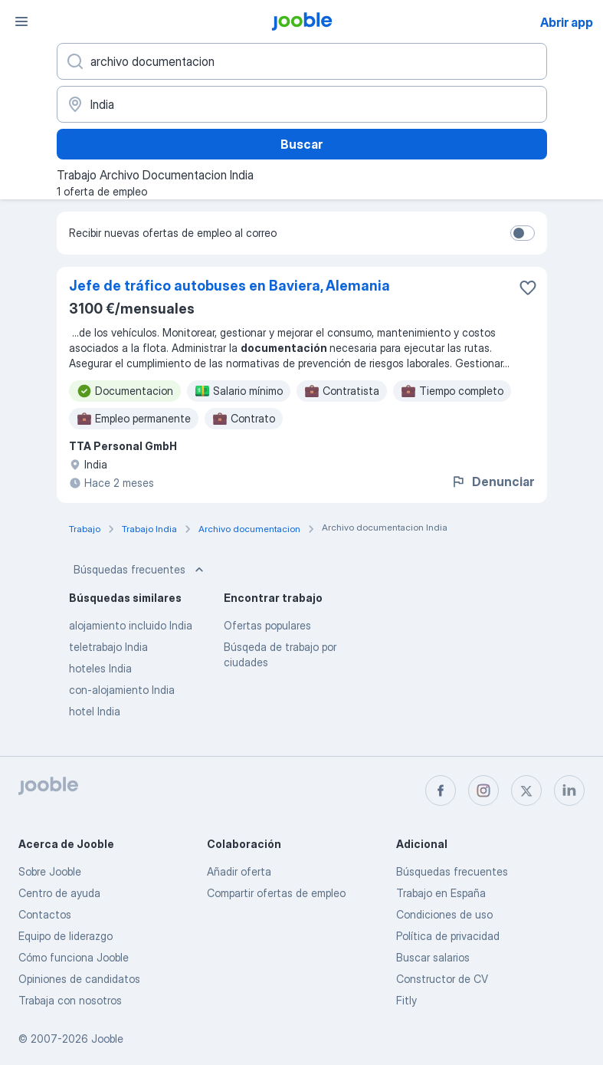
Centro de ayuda (59, 892)
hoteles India (100, 668)
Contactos (44, 914)
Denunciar (492, 481)
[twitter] (526, 790)
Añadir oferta (239, 871)
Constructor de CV (442, 978)
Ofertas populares (267, 625)
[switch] (522, 233)
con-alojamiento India (122, 689)
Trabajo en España (441, 892)
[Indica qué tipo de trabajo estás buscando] (302, 61)
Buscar (301, 144)
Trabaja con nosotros (70, 1000)
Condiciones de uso (444, 914)
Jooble (107, 1038)
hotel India (94, 711)
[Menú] (21, 21)
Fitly (406, 1000)
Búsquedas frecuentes (140, 569)
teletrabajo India (108, 646)
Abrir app (566, 22)
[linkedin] (569, 790)
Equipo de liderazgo (65, 935)
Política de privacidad (448, 935)
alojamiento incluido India (130, 625)
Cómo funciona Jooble (73, 957)
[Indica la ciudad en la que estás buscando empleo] (302, 104)
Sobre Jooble (49, 871)
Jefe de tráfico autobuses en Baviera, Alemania (229, 286)
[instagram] (483, 790)
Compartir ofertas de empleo (276, 892)
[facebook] (440, 790)
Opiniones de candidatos (79, 978)
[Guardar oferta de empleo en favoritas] (528, 287)
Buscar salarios (433, 957)
